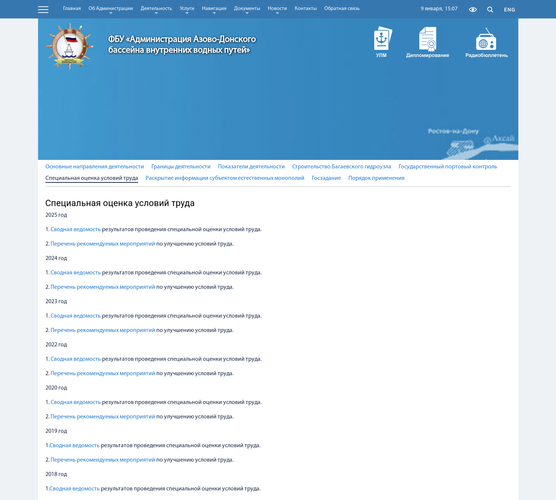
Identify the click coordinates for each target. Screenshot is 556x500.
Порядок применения (376, 178)
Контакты (306, 8)
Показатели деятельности (251, 167)
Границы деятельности (181, 167)
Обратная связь (342, 8)
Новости (277, 10)
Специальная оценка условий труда (91, 178)
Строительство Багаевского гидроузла (341, 167)
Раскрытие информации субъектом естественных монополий (225, 178)
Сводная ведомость (75, 230)
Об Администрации (111, 10)
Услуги (187, 10)
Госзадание (326, 178)
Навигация (214, 10)
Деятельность (156, 10)
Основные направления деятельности (94, 167)
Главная (72, 8)
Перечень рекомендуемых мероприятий (103, 244)
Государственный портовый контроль (448, 167)
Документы (247, 10)
